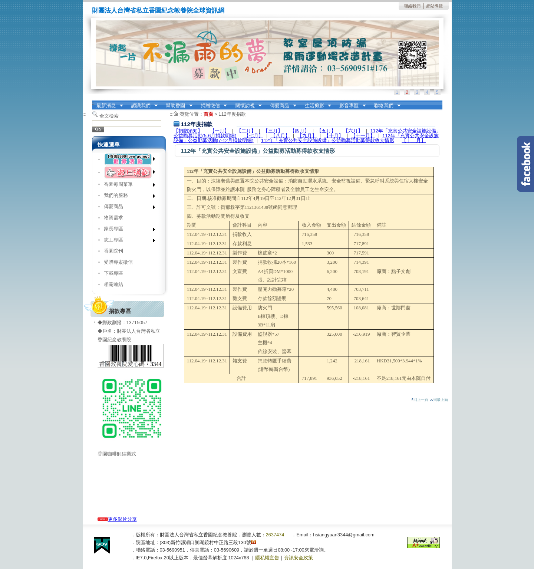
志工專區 (127, 241)
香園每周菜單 (127, 185)
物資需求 (113, 217)
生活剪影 (315, 106)
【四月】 (299, 131)
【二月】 (246, 131)
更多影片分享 (117, 519)
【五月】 (326, 131)
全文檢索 (109, 116)
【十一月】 (363, 135)
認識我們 (142, 106)
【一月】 (219, 131)
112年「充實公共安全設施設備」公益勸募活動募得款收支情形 (327, 140)
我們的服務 (127, 197)
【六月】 (353, 131)
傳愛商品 (280, 106)
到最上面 (439, 400)
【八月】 (280, 135)
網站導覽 (434, 6)
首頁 (208, 114)
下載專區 (113, 273)
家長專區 (127, 230)
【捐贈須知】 (188, 131)
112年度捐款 (231, 114)
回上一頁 (419, 400)
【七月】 (253, 135)
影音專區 (350, 106)
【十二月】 (414, 140)
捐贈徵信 (211, 106)
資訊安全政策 (298, 557)
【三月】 (273, 131)
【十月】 (333, 135)
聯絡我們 (412, 6)
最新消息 (107, 106)
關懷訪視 (246, 106)
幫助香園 (176, 106)
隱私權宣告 (267, 557)
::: (94, 103)
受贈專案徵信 (118, 262)
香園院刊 (113, 251)
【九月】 (307, 135)
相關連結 (113, 284)
